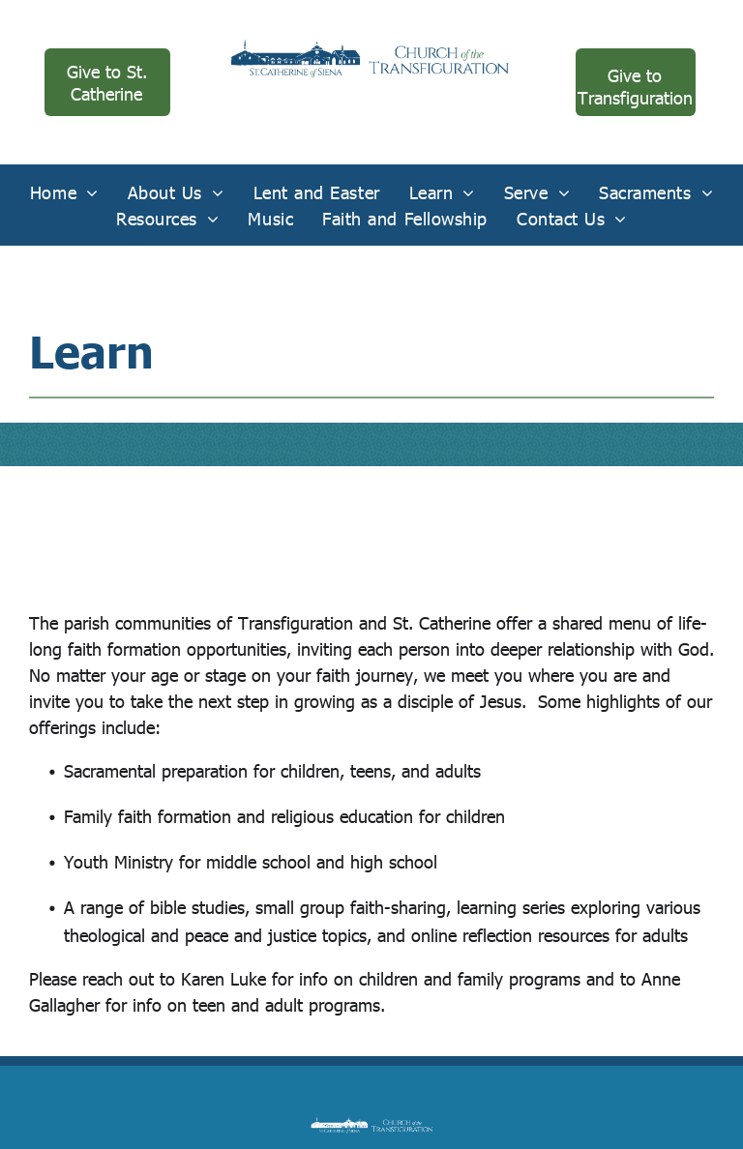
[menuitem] (64, 192)
